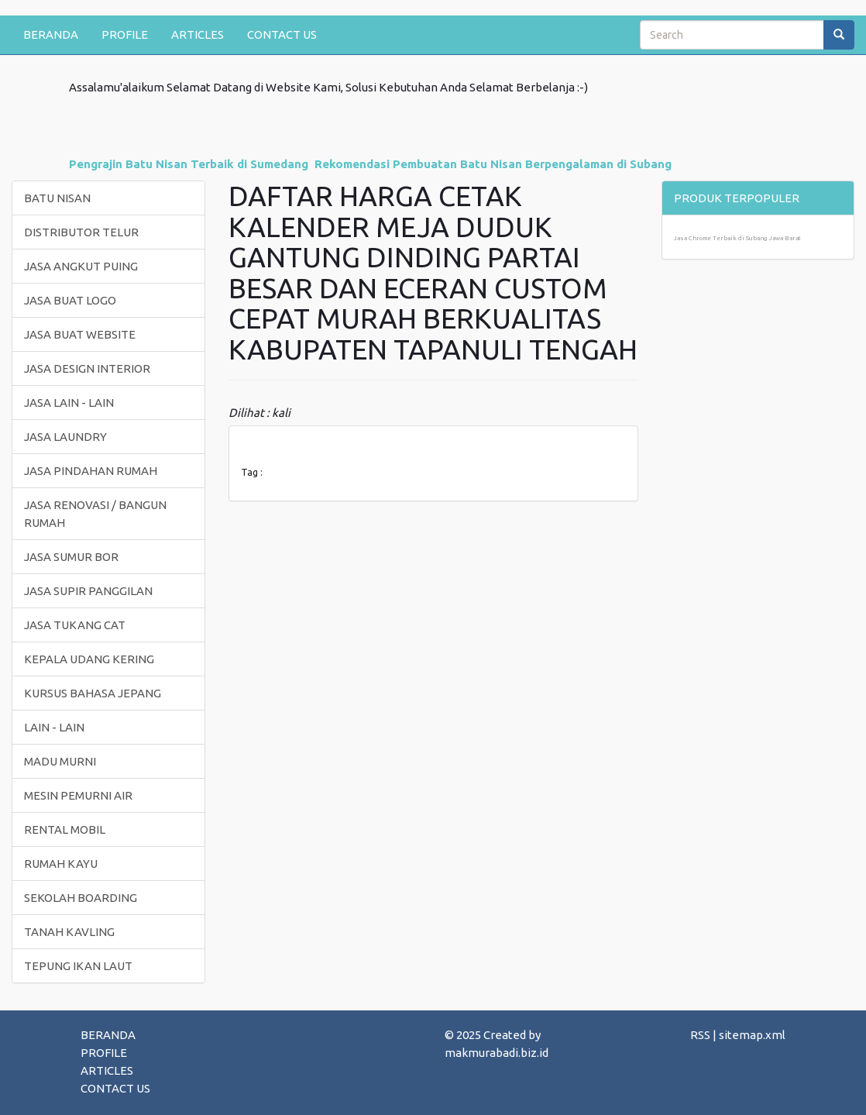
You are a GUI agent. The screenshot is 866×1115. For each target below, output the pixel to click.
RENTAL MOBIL (64, 829)
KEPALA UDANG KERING (89, 659)
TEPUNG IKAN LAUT (78, 965)
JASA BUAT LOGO (70, 300)
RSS (700, 1034)
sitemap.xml (752, 1034)
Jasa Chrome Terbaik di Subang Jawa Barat (737, 238)
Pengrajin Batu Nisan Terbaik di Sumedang (188, 163)
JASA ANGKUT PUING (81, 266)
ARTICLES (197, 34)
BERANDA (50, 34)
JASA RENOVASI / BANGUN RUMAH (95, 513)
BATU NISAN (57, 198)
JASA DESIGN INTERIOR (87, 368)
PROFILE (124, 34)
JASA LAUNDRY (65, 436)
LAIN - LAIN (54, 727)
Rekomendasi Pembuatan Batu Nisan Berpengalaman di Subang (493, 163)
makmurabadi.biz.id (496, 1052)
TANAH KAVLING (69, 931)
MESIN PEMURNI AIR (78, 795)
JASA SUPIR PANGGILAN (88, 590)
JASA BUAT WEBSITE (80, 334)
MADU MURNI (60, 761)
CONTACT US (282, 34)
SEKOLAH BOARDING (80, 897)
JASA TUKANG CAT (74, 624)
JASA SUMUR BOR (71, 556)
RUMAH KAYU (61, 863)
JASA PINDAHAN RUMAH (90, 470)
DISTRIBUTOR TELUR (81, 232)
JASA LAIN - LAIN (69, 402)
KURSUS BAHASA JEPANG (92, 693)
